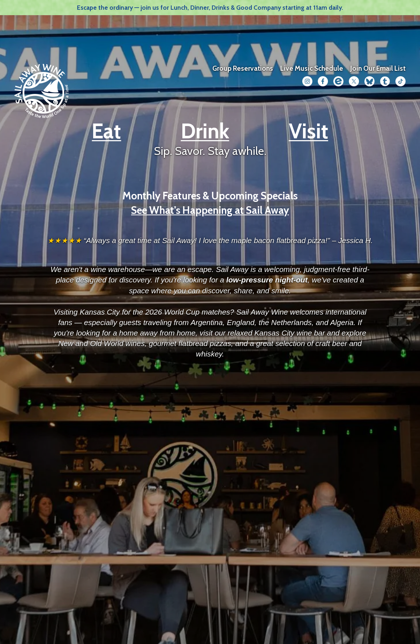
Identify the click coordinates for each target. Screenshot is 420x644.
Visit (308, 131)
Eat (106, 131)
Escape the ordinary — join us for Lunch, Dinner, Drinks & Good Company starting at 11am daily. (210, 7)
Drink (205, 131)
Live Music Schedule (311, 68)
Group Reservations (242, 68)
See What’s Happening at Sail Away (210, 210)
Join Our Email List (378, 68)
